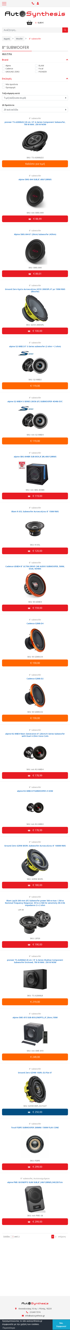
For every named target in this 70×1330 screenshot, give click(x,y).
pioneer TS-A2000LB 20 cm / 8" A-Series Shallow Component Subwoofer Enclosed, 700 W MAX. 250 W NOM (35, 961)
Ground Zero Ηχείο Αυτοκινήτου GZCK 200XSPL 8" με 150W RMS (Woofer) (35, 290)
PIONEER (43, 71)
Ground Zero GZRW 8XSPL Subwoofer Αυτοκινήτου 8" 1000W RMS (35, 845)
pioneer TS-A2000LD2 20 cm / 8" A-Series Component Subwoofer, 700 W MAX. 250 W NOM (35, 123)
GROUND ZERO (12, 71)
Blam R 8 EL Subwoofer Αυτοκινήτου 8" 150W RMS (35, 511)
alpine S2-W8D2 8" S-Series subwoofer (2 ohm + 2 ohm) (35, 346)
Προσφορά (10, 87)
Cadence (9, 68)
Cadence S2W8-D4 (35, 623)
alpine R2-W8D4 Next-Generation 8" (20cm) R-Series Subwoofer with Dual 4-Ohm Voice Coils (35, 734)
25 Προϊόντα (8, 105)
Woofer (19, 38)
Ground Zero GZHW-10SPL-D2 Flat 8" (35, 1072)
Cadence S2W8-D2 (35, 678)
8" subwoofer (35, 38)
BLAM (41, 65)
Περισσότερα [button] (9, 1328)
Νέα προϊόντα (12, 84)
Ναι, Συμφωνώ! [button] (61, 1324)
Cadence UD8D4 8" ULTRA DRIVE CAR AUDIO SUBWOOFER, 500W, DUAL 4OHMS (35, 567)
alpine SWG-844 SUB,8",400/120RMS (35, 179)
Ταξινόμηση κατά (11, 93)
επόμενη (62, 1236)
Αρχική (7, 38)
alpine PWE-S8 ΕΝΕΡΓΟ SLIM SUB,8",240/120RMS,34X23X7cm (35, 1182)
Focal (41, 68)
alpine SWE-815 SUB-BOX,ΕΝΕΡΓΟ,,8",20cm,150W (35, 1017)
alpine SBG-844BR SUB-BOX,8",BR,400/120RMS (35, 456)
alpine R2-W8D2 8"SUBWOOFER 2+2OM (35, 791)
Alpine (8, 65)
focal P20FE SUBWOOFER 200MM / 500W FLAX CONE (35, 1127)
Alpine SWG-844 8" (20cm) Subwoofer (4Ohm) (35, 234)
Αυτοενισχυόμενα (41, 1178)
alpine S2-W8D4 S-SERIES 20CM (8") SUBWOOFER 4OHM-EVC (35, 401)
